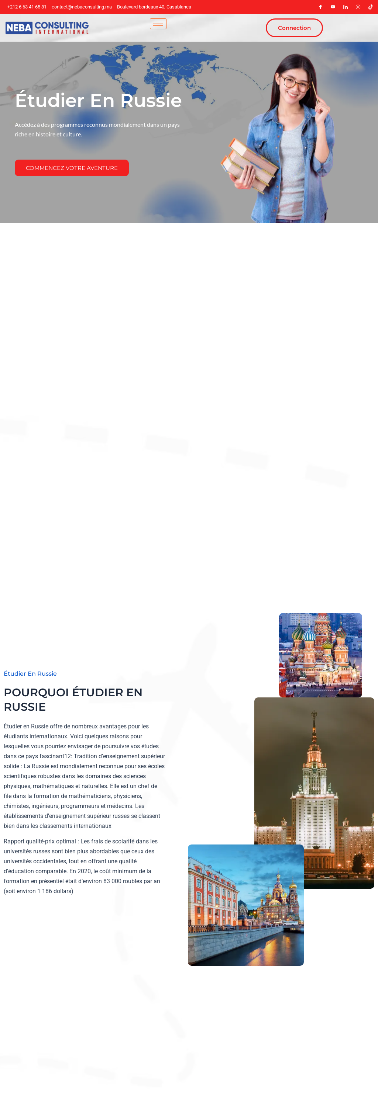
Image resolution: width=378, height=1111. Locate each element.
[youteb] (333, 7)
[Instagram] (358, 7)
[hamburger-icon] (158, 23)
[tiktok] (370, 7)
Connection (294, 27)
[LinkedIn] (345, 7)
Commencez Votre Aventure (72, 167)
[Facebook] (320, 7)
